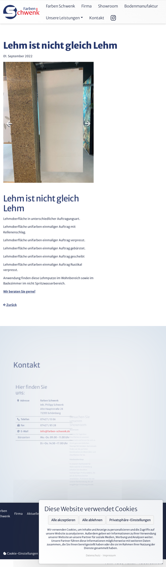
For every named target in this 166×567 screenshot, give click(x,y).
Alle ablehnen (92, 520)
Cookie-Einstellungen (20, 553)
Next (86, 129)
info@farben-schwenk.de (59, 458)
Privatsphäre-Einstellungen (130, 520)
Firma (18, 514)
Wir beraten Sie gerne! (20, 290)
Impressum (109, 555)
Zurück (10, 305)
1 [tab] (46, 76)
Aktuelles (33, 514)
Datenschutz (93, 555)
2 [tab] (52, 76)
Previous (11, 129)
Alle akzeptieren (63, 520)
